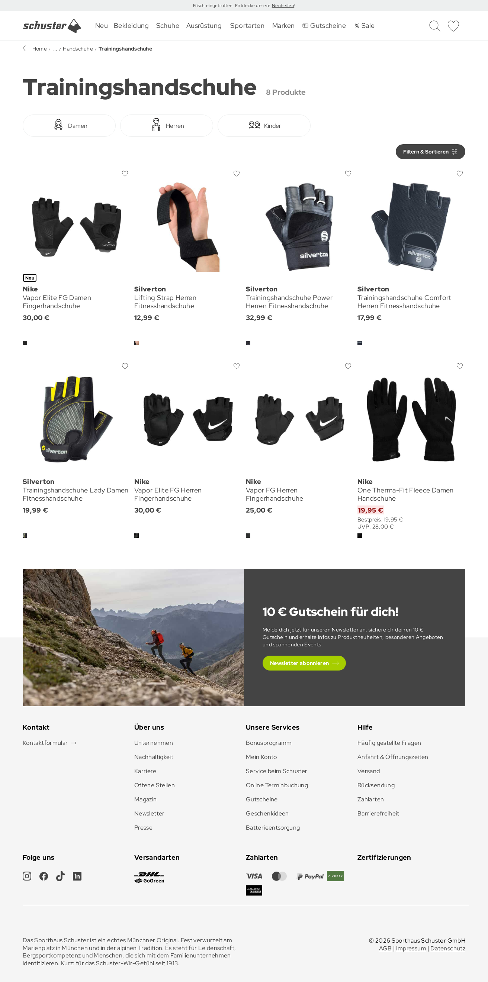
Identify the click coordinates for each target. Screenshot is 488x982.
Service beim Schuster (277, 771)
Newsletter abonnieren (299, 663)
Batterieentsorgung (273, 827)
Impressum (411, 948)
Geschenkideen (267, 813)
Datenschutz (447, 948)
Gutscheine (262, 799)
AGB (385, 948)
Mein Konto (261, 757)
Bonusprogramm (269, 743)
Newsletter (149, 813)
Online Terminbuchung (277, 785)
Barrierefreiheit (378, 813)
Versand (368, 771)
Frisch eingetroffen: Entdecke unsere (232, 6)
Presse (143, 827)
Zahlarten (370, 799)
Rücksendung (376, 785)
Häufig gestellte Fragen (389, 743)
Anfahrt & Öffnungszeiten (392, 757)
